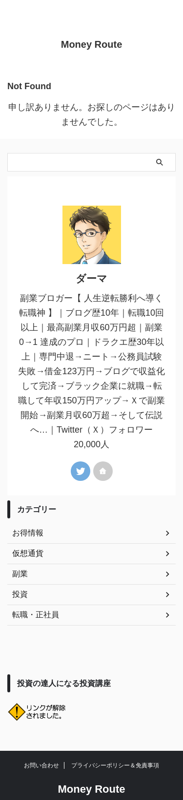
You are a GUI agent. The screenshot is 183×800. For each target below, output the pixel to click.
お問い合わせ (41, 765)
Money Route (91, 44)
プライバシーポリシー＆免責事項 (115, 765)
